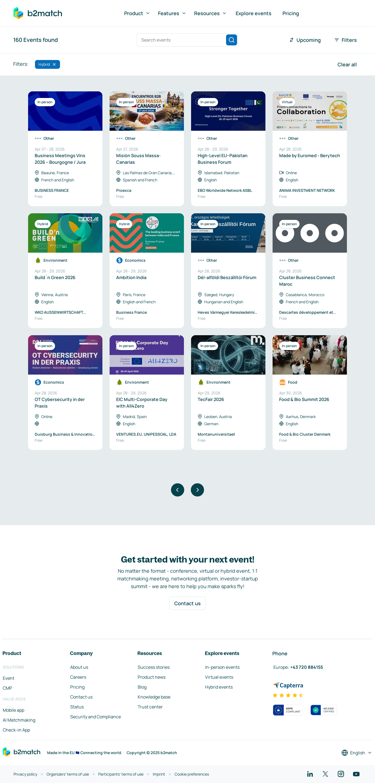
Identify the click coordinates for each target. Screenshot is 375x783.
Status (77, 707)
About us (79, 667)
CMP (7, 688)
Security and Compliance (95, 717)
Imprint (159, 774)
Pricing (290, 13)
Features (172, 13)
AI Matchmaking (19, 720)
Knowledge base (154, 697)
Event (8, 678)
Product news (151, 677)
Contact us (187, 603)
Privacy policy (25, 774)
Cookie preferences (192, 774)
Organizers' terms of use (68, 774)
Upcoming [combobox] (305, 40)
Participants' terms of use (120, 774)
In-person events (222, 667)
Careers (78, 677)
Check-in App (16, 730)
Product (137, 13)
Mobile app (13, 710)
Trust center (150, 707)
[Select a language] (357, 752)
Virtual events (219, 677)
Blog (142, 687)
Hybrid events (219, 687)
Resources (210, 13)
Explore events (253, 13)
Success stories (154, 667)
